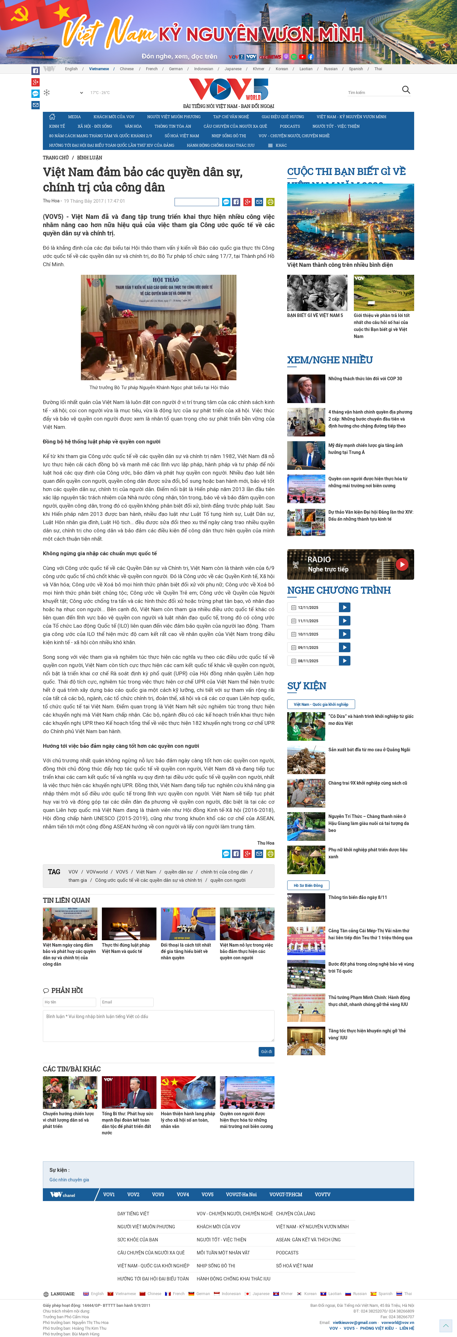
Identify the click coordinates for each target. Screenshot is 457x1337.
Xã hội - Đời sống (95, 126)
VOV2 (133, 1195)
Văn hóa (133, 126)
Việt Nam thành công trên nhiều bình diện (340, 264)
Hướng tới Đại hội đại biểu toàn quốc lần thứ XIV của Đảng (111, 145)
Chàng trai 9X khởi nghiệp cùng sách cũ (367, 783)
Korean (282, 69)
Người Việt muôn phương (174, 116)
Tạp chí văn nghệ (231, 116)
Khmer (258, 69)
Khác (277, 145)
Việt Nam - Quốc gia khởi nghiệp (321, 704)
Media (74, 116)
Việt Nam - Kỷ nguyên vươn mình (351, 116)
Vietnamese (99, 69)
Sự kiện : (60, 1170)
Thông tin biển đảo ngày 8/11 (357, 897)
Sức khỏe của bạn (137, 1239)
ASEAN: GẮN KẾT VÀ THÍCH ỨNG (308, 1239)
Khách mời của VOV (114, 116)
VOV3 (158, 1195)
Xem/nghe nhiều (330, 360)
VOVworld (97, 872)
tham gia (78, 880)
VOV (73, 872)
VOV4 (183, 1195)
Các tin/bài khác (72, 1069)
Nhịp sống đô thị (229, 135)
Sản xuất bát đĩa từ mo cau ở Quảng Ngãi (369, 749)
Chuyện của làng (295, 1213)
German (176, 69)
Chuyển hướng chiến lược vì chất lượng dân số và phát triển (68, 1120)
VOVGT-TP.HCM (285, 1195)
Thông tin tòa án (173, 126)
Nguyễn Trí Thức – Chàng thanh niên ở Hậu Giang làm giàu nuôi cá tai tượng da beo (368, 823)
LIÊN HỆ (407, 1328)
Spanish (356, 69)
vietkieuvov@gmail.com (355, 1322)
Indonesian (203, 69)
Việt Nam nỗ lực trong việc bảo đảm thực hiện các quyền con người (246, 951)
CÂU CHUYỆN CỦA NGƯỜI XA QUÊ (235, 126)
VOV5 (122, 872)
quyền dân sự (178, 872)
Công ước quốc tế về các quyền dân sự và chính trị (148, 880)
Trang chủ (56, 158)
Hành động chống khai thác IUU (221, 145)
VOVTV (322, 1195)
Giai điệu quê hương (283, 116)
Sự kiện (306, 685)
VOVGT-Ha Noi (241, 1195)
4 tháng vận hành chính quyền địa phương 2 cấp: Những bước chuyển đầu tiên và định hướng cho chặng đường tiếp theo (370, 419)
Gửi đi (266, 1051)
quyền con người (228, 880)
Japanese (233, 69)
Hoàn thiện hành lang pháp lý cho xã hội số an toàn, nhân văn (188, 1120)
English (71, 69)
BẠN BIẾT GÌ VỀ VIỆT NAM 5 (315, 315)
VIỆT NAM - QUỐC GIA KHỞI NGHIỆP (153, 1265)
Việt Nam (146, 872)
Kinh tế (57, 126)
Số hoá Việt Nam (182, 135)
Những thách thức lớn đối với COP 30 (365, 378)
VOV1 (109, 1195)
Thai (378, 69)
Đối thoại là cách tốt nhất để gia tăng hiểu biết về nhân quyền (186, 951)
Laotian (306, 69)
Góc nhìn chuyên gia (69, 1179)
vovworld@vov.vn (397, 1322)
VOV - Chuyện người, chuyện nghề (294, 135)
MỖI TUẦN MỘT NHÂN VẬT (223, 1252)
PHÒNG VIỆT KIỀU (377, 1328)
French (152, 69)
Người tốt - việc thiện (336, 126)
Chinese (127, 69)
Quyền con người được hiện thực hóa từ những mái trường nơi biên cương (246, 1120)
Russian (331, 69)
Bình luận (89, 158)
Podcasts (290, 126)
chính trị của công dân (224, 872)
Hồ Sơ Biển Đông (308, 885)
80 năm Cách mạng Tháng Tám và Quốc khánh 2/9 (100, 135)
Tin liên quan (66, 900)
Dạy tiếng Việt (133, 1213)
